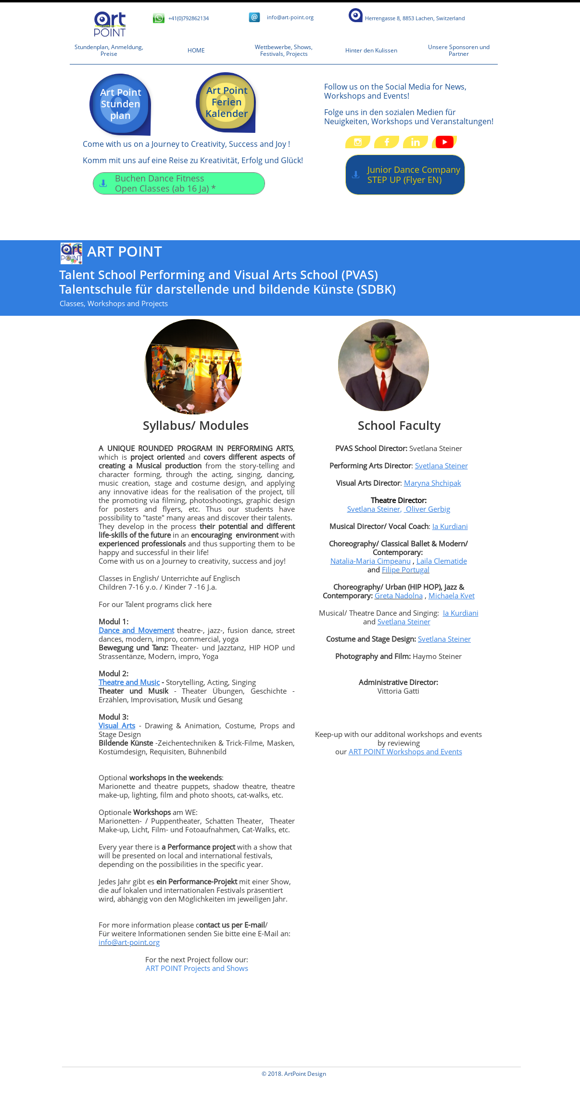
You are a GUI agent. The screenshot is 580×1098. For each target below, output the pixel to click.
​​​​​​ (415, 18)
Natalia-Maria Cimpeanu (370, 561)
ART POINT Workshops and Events (405, 751)
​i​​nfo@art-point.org (290, 17)
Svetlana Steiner (441, 465)
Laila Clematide (441, 561)
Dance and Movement (136, 630)
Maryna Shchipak (432, 483)
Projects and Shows (216, 968)
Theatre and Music (129, 682)
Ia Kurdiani (450, 526)
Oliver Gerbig (427, 509)
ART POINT (165, 968)
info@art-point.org (129, 942)
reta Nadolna (401, 595)
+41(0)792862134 (188, 18)
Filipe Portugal (405, 569)
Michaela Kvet (452, 595)
